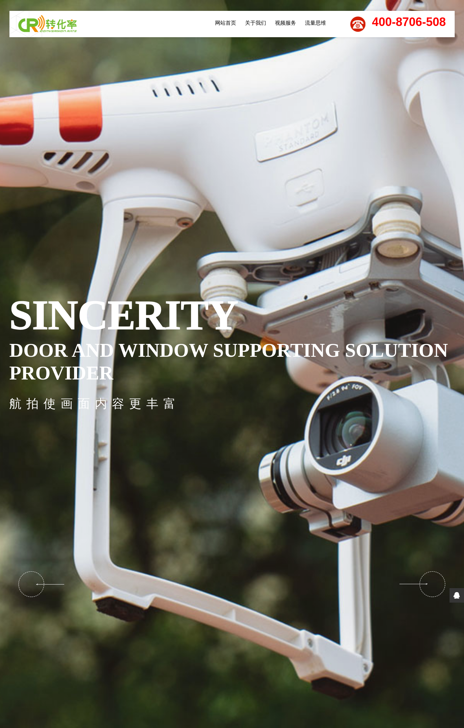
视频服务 (285, 23)
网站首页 (225, 23)
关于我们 (255, 23)
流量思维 (315, 23)
